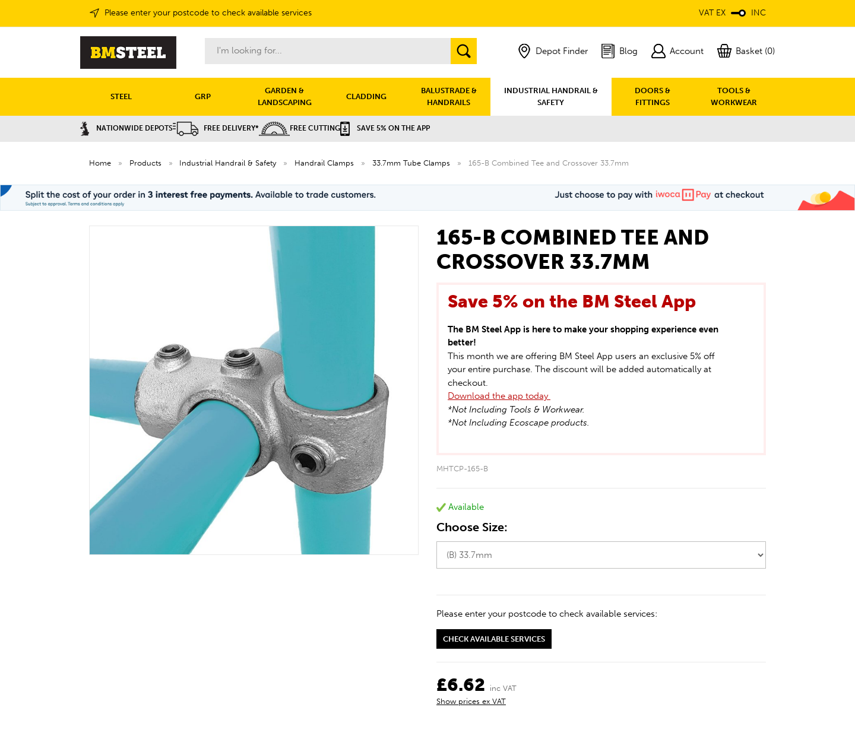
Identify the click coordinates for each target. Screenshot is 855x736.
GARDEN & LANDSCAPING (285, 96)
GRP (203, 96)
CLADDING (366, 96)
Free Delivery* (216, 128)
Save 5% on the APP (385, 128)
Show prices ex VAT (471, 701)
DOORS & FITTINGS (652, 96)
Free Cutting (299, 128)
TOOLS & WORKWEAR (734, 96)
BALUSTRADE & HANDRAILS (449, 96)
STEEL (121, 96)
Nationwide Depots (126, 128)
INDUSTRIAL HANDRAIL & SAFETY (551, 96)
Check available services (494, 639)
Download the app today (499, 396)
